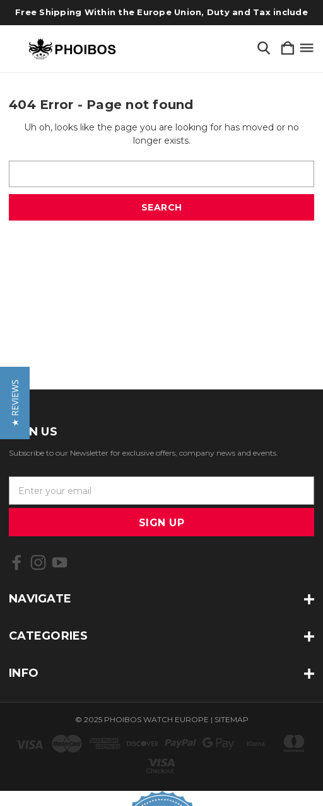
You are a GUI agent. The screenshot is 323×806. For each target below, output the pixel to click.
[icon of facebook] (17, 562)
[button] (15, 403)
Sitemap (231, 719)
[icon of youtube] (60, 562)
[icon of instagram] (38, 562)
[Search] (264, 49)
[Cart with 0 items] (288, 49)
